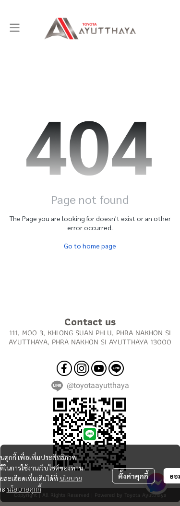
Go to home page (90, 245)
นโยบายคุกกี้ (24, 488)
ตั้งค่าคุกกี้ (133, 475)
